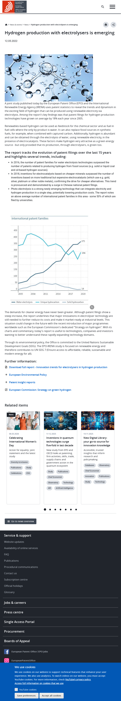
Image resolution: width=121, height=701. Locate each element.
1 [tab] (45, 509)
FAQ (6, 554)
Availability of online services (21, 548)
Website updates (14, 542)
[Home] (14, 7)
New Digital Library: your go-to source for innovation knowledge (97, 441)
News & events (16, 24)
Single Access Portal (19, 622)
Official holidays (13, 586)
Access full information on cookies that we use (39, 683)
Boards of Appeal (17, 641)
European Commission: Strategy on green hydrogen (40, 390)
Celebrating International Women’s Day (22, 441)
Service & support (17, 535)
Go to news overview (22, 521)
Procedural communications (21, 567)
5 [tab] (65, 509)
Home (6, 25)
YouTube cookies (28, 689)
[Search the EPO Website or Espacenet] (103, 7)
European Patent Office (24, 651)
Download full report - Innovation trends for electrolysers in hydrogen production (58, 367)
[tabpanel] (23, 459)
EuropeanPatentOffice (23, 660)
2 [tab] (50, 509)
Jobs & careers (15, 602)
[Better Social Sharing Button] (113, 25)
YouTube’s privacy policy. (78, 679)
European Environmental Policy (28, 374)
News (26, 24)
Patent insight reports (22, 382)
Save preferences (26, 695)
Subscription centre (16, 579)
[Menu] (112, 7)
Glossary (9, 592)
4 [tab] (60, 509)
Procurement (14, 631)
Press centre (13, 612)
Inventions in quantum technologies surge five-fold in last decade (60, 441)
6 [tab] (71, 509)
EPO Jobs (43, 651)
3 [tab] (55, 509)
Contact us (10, 573)
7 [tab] (76, 509)
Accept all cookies (51, 695)
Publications (11, 560)
